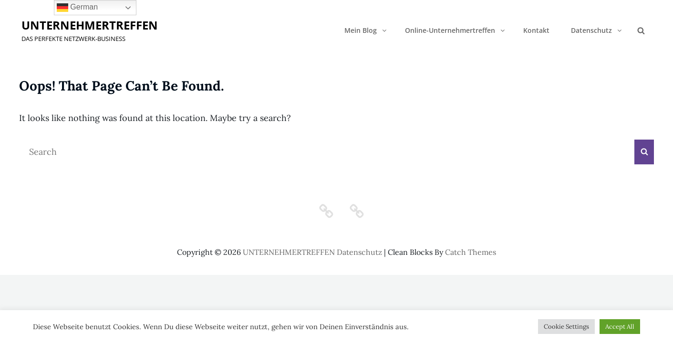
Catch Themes (470, 252)
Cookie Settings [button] (566, 327)
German (77, 7)
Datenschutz (597, 30)
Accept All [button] (619, 327)
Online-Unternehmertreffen (455, 30)
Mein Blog (366, 30)
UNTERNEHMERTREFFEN (89, 25)
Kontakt (536, 30)
